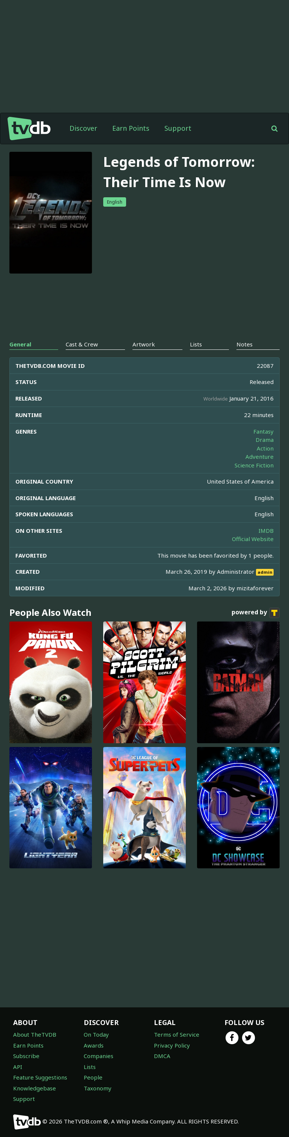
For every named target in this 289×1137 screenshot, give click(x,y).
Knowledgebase (34, 1088)
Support (177, 128)
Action (265, 448)
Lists (90, 1066)
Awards (94, 1045)
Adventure (259, 456)
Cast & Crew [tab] (82, 344)
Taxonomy (97, 1088)
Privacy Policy (172, 1045)
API (17, 1066)
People (93, 1077)
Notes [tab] (244, 344)
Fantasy (263, 431)
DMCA (162, 1056)
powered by (256, 613)
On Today (96, 1034)
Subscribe (26, 1056)
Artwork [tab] (143, 344)
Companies (98, 1056)
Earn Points (130, 128)
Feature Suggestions (40, 1077)
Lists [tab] (196, 344)
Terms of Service (176, 1034)
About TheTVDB (34, 1034)
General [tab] (20, 344)
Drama (265, 439)
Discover (83, 128)
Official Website (253, 539)
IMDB (266, 530)
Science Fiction (254, 465)
